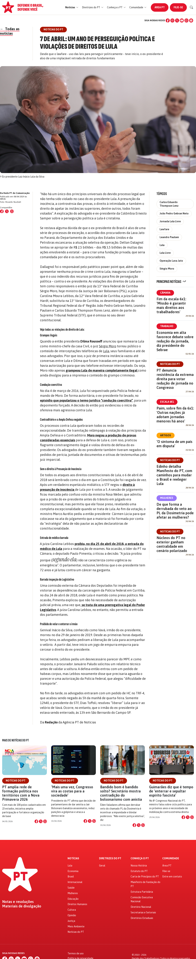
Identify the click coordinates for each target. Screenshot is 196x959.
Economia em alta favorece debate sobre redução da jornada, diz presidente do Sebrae (175, 341)
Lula (106, 351)
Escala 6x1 (167, 401)
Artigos (165, 435)
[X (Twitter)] (177, 20)
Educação (73, 898)
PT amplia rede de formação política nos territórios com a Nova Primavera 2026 (20, 793)
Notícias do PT (170, 364)
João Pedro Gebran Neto (174, 213)
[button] (72, 7)
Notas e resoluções (18, 902)
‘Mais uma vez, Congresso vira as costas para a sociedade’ (72, 791)
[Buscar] (191, 7)
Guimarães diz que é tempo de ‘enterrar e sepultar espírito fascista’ (171, 791)
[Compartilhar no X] (41, 821)
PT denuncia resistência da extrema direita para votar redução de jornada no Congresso (175, 379)
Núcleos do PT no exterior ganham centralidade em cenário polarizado (172, 544)
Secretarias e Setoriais (143, 912)
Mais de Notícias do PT (15, 740)
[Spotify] (191, 20)
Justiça (71, 920)
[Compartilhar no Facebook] (2, 211)
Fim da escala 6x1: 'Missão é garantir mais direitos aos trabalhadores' (171, 305)
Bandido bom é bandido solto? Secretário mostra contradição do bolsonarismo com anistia (121, 793)
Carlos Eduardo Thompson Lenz (169, 204)
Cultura (72, 909)
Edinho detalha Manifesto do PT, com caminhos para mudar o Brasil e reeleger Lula (174, 475)
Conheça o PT (140, 858)
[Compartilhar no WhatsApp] (12, 211)
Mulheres (166, 497)
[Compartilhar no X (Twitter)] (7, 211)
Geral (102, 865)
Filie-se (178, 7)
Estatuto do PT (139, 871)
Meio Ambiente (76, 926)
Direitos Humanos (77, 904)
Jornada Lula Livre (170, 221)
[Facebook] (168, 20)
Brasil (71, 876)
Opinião (72, 915)
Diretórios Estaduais (142, 918)
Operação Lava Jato (171, 260)
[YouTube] (182, 20)
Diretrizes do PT (110, 858)
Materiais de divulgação (21, 906)
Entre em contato (172, 876)
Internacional (75, 882)
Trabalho (166, 326)
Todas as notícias (9, 31)
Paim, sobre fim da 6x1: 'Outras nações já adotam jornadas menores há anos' (175, 414)
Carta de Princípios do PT (145, 876)
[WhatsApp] (186, 20)
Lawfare (164, 229)
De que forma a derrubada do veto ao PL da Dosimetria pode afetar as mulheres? (175, 510)
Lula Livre (165, 252)
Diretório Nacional (141, 906)
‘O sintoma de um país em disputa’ (174, 444)
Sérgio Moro (107, 346)
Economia (73, 871)
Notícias (73, 858)
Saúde (71, 887)
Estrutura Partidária (142, 891)
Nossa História (139, 865)
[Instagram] (172, 20)
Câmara (165, 292)
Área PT (160, 7)
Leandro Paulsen (169, 237)
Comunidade (170, 858)
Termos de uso (76, 953)
